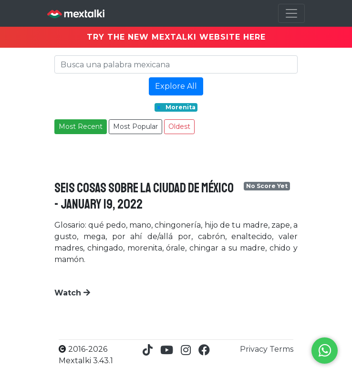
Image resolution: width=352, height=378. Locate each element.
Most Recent (81, 126)
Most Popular (135, 126)
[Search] (176, 64)
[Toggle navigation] (291, 13)
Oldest (179, 126)
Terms (281, 349)
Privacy (254, 349)
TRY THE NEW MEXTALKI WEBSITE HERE (176, 37)
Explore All (176, 86)
